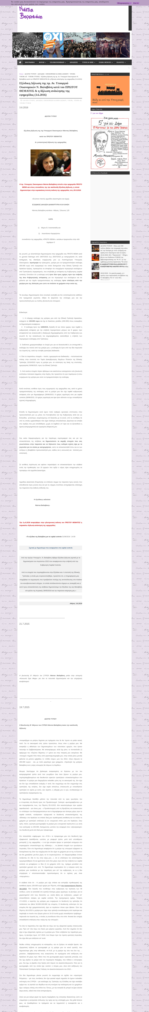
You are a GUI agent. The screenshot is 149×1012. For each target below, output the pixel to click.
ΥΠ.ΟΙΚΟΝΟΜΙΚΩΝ (39, 35)
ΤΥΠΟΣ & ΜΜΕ (70, 35)
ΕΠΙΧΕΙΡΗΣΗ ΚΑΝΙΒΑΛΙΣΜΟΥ (40, 42)
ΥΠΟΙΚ (55, 42)
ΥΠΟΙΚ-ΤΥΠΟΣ (74, 42)
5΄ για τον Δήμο (114, 81)
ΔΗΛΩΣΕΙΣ (56, 35)
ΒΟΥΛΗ (24, 35)
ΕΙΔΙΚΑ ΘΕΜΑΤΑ (88, 35)
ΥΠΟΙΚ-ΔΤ (63, 42)
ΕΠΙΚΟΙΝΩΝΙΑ (117, 35)
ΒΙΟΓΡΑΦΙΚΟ (12, 35)
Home (4, 42)
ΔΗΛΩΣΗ (24, 42)
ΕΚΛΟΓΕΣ (103, 35)
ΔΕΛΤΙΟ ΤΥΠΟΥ (13, 42)
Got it (136, 3)
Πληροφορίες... (124, 3)
